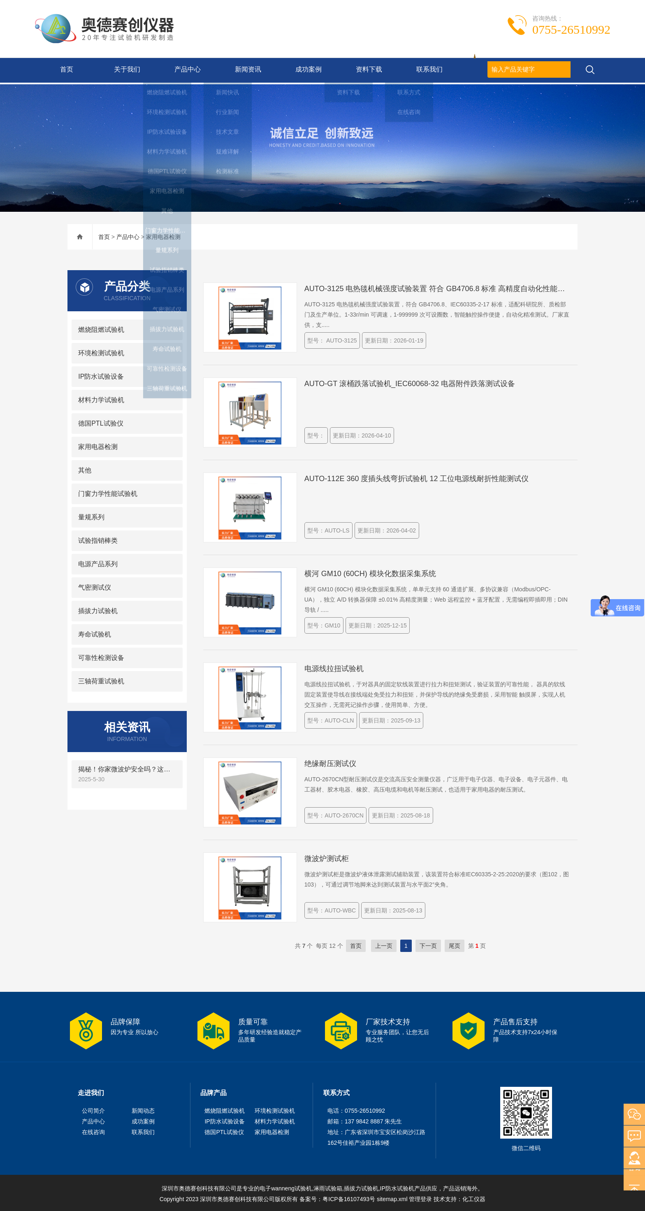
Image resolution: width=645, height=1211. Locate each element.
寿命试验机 (94, 632)
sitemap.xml (392, 1197)
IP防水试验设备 (101, 374)
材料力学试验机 (101, 398)
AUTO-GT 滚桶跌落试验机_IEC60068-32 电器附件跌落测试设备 (409, 382)
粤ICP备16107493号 (348, 1197)
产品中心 (186, 70)
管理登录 (420, 1197)
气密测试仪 (94, 585)
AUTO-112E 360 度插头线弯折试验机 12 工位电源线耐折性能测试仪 (416, 477)
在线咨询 (93, 1130)
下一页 (428, 944)
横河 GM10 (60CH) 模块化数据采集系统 (370, 572)
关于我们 (125, 70)
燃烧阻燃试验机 (101, 327)
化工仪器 (473, 1197)
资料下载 (367, 70)
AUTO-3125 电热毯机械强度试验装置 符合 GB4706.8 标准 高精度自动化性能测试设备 (437, 287)
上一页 (383, 944)
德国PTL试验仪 (100, 421)
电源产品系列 (98, 562)
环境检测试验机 (101, 351)
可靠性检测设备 (101, 656)
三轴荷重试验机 (101, 679)
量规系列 (91, 515)
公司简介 (93, 1109)
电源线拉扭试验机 (334, 667)
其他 (84, 468)
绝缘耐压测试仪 (330, 762)
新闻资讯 (246, 70)
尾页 (454, 944)
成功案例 (307, 70)
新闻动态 (143, 1109)
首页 (65, 70)
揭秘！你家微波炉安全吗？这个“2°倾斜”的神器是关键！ (127, 767)
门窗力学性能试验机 (107, 492)
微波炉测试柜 (326, 857)
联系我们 (428, 70)
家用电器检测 (98, 445)
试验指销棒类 (98, 538)
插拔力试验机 (98, 609)
